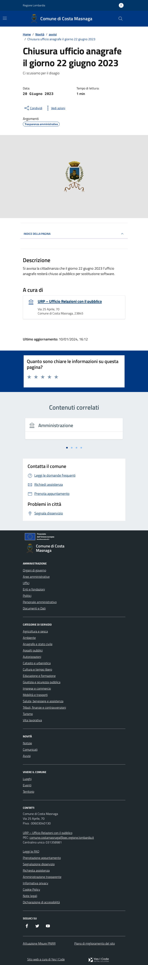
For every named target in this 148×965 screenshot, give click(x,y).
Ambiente (29, 637)
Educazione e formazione (39, 675)
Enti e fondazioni (34, 589)
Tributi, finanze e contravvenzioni (44, 707)
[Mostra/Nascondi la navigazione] (4, 18)
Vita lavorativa (32, 720)
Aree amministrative (36, 576)
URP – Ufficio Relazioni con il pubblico (70, 301)
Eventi (27, 785)
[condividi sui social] (33, 108)
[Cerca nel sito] (120, 18)
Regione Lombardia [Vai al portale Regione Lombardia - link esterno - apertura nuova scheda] (34, 5)
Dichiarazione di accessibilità (41, 902)
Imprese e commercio (37, 688)
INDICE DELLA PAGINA (74, 233)
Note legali (30, 895)
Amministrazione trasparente (42, 876)
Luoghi (27, 778)
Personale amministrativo (40, 602)
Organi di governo (34, 570)
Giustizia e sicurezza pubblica (41, 682)
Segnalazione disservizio (39, 864)
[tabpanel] (74, 431)
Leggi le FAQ (31, 851)
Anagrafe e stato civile (37, 644)
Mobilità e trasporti (35, 694)
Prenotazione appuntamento (42, 857)
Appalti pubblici (33, 650)
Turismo (28, 713)
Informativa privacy (35, 883)
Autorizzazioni (32, 656)
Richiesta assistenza (36, 870)
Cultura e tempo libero (37, 669)
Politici (27, 595)
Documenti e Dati (34, 608)
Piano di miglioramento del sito (94, 943)
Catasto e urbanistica (37, 663)
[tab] (67, 447)
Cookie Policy (31, 889)
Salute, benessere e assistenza (43, 701)
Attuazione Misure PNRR (39, 943)
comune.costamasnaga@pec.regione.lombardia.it (62, 837)
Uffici (26, 583)
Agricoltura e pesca (35, 631)
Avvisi (27, 755)
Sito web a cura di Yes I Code (46, 959)
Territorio (28, 791)
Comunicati (30, 749)
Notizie (27, 743)
